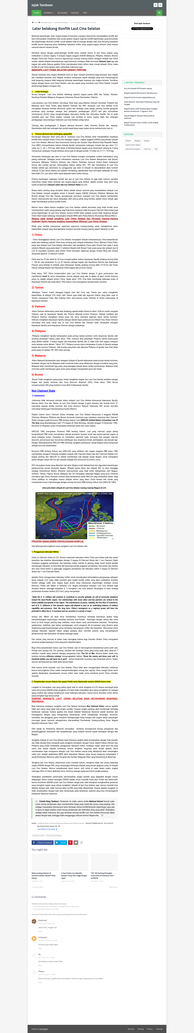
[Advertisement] (144, 57)
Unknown (42, 937)
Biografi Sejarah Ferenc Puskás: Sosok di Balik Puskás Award (141, 123)
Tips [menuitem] (85, 12)
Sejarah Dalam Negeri (133, 145)
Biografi (128, 140)
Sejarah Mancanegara (54, 835)
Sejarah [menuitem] (48, 12)
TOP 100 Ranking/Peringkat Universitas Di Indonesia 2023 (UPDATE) (102, 875)
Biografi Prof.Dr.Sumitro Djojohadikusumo (139, 97)
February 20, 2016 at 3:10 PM (48, 940)
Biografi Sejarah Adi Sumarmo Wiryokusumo (140, 93)
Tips (156, 149)
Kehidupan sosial (38, 835)
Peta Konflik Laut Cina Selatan (46, 829)
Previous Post (38, 887)
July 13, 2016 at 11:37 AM (47, 958)
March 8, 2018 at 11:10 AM (47, 974)
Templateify (43, 1029)
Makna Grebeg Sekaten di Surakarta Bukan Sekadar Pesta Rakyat (44, 875)
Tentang (140, 1029)
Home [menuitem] (36, 12)
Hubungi (159, 1029)
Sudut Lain (147, 149)
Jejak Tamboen (42, 5)
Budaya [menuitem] (75, 12)
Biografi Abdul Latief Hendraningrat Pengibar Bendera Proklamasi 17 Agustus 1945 (141, 109)
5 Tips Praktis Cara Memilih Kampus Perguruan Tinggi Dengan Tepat (74, 875)
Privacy (150, 1029)
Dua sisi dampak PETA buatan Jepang (138, 88)
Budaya (146, 140)
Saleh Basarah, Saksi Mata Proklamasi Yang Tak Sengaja (142, 103)
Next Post (113, 887)
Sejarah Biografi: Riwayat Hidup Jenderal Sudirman (139, 116)
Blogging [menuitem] (62, 12)
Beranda (131, 1029)
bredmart (42, 920)
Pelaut (41, 971)
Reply (40, 931)
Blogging (137, 140)
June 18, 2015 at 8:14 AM (46, 924)
